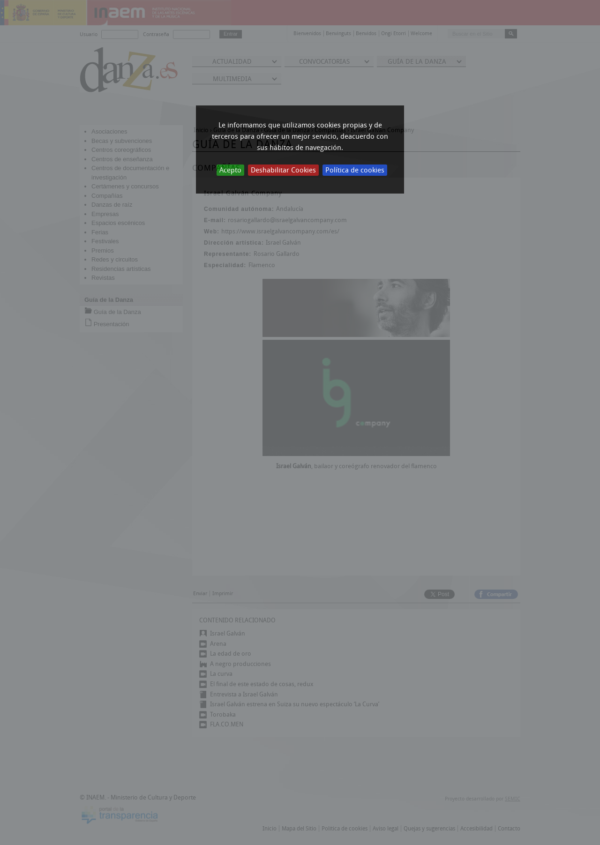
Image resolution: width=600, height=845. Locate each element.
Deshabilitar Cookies (283, 170)
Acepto (230, 170)
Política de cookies (354, 170)
